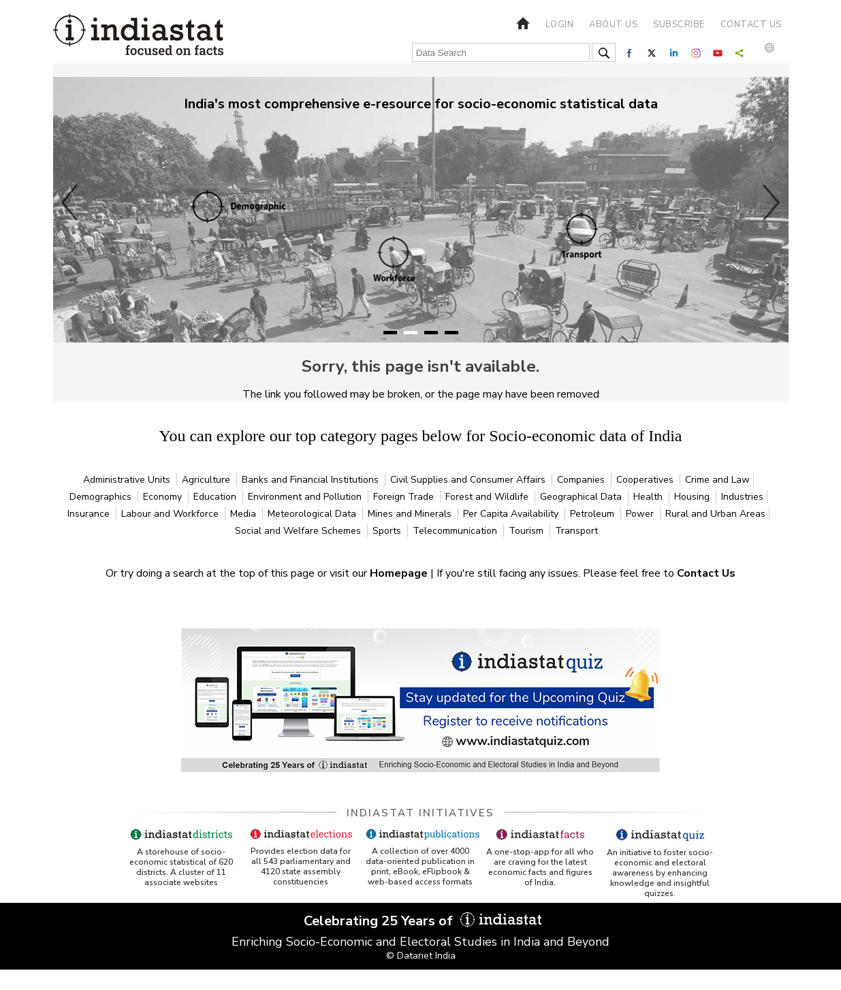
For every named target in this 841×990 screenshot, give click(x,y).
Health (649, 496)
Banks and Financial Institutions (311, 479)
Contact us (751, 24)
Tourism (527, 530)
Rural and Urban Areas (715, 513)
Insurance (89, 513)
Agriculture (207, 479)
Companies (582, 479)
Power (641, 513)
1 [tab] (390, 332)
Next (771, 202)
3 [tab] (431, 332)
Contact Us (706, 573)
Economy (164, 496)
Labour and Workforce (171, 513)
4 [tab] (451, 332)
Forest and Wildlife (488, 496)
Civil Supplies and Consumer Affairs (469, 479)
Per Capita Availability (512, 513)
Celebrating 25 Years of (421, 921)
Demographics (101, 496)
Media (244, 513)
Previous (70, 202)
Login (559, 24)
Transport (576, 530)
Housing (693, 496)
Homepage (400, 573)
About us (613, 24)
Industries (742, 496)
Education (216, 496)
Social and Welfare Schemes (299, 530)
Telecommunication (456, 530)
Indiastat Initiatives (420, 813)
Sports (388, 530)
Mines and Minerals (411, 513)
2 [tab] (410, 332)
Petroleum (593, 513)
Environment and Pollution (306, 496)
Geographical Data (582, 496)
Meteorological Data (313, 513)
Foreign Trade (405, 496)
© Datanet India (421, 955)
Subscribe (679, 24)
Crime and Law (717, 479)
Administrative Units (128, 479)
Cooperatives (646, 479)
